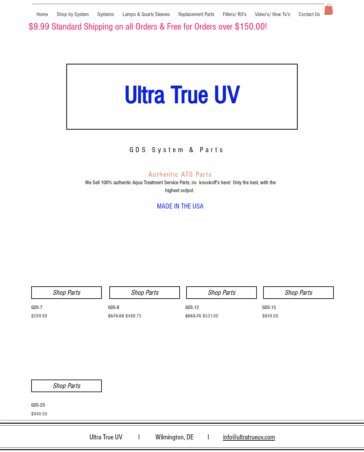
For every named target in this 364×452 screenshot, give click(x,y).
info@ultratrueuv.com (249, 437)
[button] (72, 12)
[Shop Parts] (221, 292)
